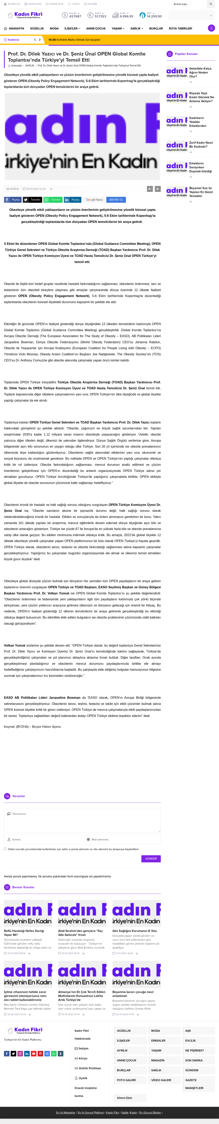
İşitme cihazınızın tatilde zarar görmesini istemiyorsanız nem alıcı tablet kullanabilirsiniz (25, 996)
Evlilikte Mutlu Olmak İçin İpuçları (74, 39)
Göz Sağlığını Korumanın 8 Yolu (134, 931)
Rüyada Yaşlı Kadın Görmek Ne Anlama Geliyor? (201, 97)
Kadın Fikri (112, 1112)
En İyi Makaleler (65, 1112)
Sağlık (125, 1112)
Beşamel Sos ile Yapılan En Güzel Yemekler (201, 192)
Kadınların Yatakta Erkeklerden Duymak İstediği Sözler (200, 126)
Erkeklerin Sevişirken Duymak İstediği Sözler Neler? (200, 169)
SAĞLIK (29, 65)
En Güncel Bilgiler (150, 1112)
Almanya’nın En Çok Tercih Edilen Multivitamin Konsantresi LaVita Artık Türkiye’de (81, 996)
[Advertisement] (82, 759)
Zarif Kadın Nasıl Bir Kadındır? (201, 145)
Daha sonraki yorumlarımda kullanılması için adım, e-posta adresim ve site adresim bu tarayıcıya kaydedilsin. (73, 849)
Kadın (133, 1112)
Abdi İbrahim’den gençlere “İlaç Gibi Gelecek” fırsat (80, 933)
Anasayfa (15, 65)
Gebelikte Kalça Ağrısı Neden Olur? (200, 72)
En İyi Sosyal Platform (91, 1112)
